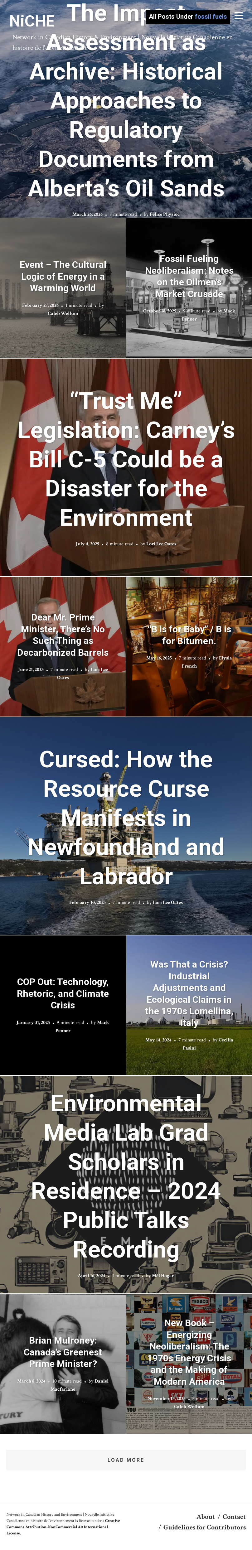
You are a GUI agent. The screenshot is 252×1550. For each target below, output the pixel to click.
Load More (126, 1460)
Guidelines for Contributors (204, 1527)
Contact (234, 1516)
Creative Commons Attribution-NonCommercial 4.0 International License (63, 1527)
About (205, 1516)
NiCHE (32, 21)
